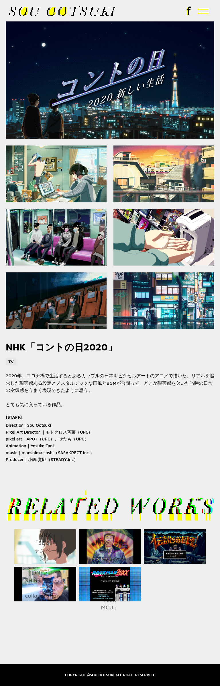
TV (11, 361)
